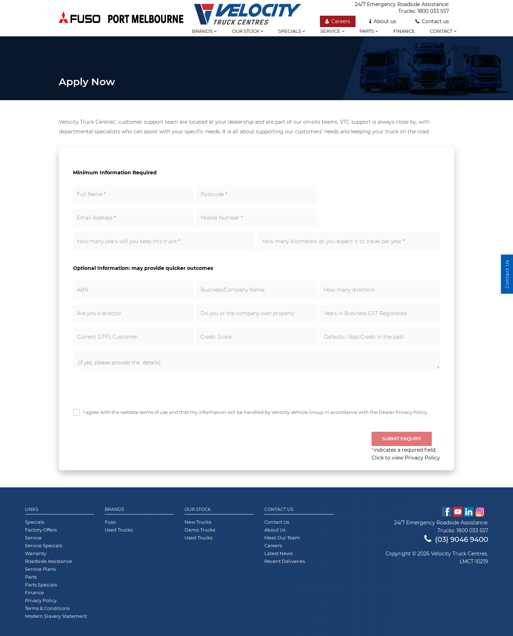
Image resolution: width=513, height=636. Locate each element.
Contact (443, 31)
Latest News (278, 553)
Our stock (247, 31)
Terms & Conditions (47, 608)
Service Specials (43, 545)
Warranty (35, 553)
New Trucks (198, 522)
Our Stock (198, 509)
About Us (274, 530)
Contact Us (278, 509)
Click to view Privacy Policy (406, 458)
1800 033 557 (433, 11)
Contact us (432, 21)
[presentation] (127, 388)
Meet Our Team (282, 537)
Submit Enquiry (401, 438)
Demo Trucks (200, 530)
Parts (368, 31)
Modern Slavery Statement (56, 616)
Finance (404, 31)
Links (31, 509)
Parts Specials (41, 585)
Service (332, 31)
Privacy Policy (41, 600)
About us (382, 21)
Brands (114, 509)
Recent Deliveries (284, 561)
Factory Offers (41, 530)
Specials (291, 31)
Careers (337, 21)
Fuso (110, 522)
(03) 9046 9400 (456, 539)
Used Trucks (119, 530)
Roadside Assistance (48, 561)
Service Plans (40, 569)
